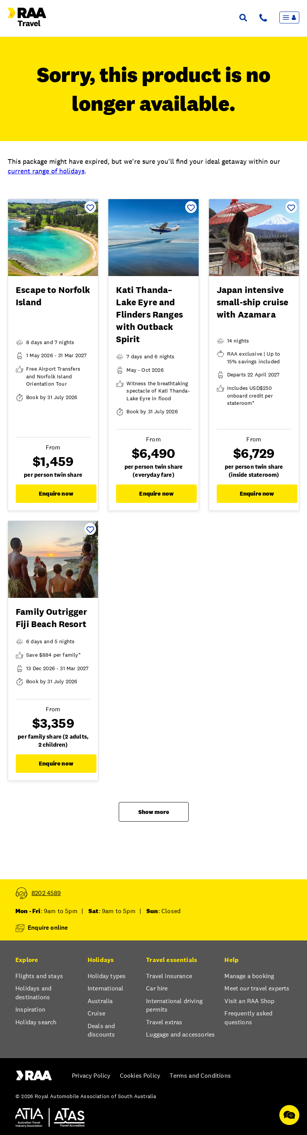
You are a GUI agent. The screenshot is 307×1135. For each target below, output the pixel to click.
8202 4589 (46, 893)
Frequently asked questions (248, 1017)
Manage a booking (249, 976)
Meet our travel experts (256, 988)
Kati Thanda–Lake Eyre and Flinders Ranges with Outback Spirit (149, 314)
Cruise (96, 1013)
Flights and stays (39, 976)
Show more (153, 811)
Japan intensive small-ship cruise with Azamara (253, 302)
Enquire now (56, 493)
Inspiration (30, 1009)
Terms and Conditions (200, 1076)
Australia (100, 1001)
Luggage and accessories (180, 1034)
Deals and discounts (101, 1030)
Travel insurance (169, 976)
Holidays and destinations (33, 992)
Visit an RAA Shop (249, 1001)
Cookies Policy (140, 1076)
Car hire (157, 988)
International (105, 988)
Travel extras (164, 1022)
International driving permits (174, 1005)
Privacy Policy (91, 1076)
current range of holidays (46, 170)
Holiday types (107, 976)
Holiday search (35, 1022)
